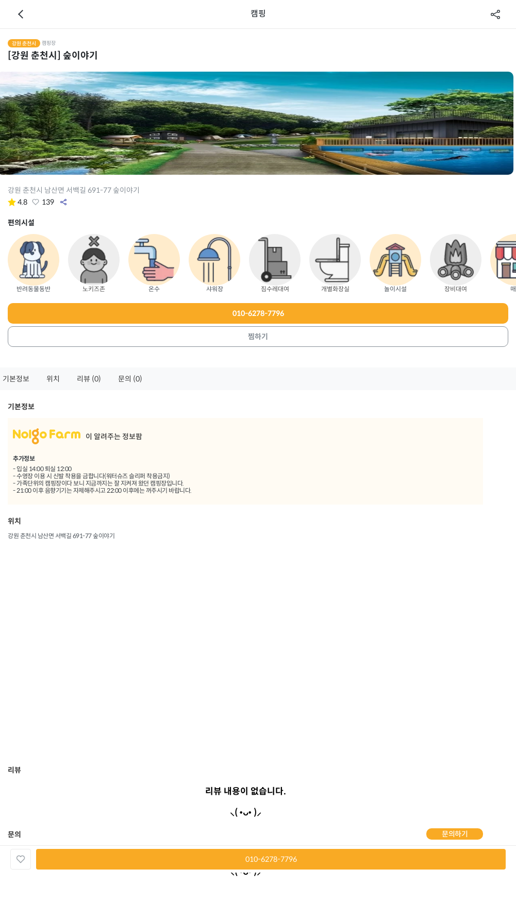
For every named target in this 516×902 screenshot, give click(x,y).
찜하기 (258, 336)
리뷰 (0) (89, 378)
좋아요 (35, 202)
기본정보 (16, 378)
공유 (495, 14)
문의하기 (455, 834)
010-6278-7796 (258, 313)
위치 (53, 378)
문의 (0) (130, 378)
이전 (20, 14)
